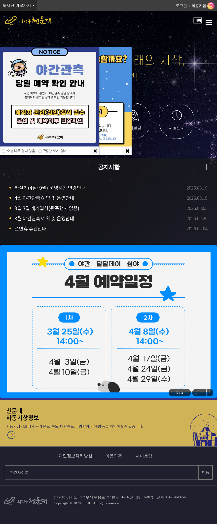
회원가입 (198, 6)
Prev (195, 392)
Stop (202, 392)
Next (210, 392)
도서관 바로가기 (16, 5)
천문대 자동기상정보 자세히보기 (11, 435)
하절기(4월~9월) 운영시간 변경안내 (50, 188)
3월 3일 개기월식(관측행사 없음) (46, 208)
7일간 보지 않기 (55, 151)
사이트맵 (144, 456)
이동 (205, 472)
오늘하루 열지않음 (21, 151)
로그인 (181, 6)
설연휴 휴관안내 (30, 229)
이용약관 (113, 456)
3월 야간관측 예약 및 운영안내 (44, 218)
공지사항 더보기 (209, 167)
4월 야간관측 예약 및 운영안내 (44, 198)
